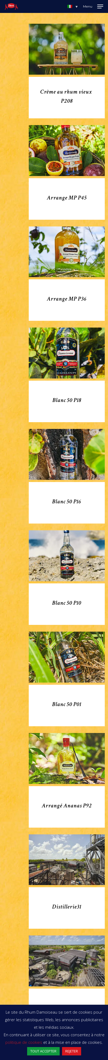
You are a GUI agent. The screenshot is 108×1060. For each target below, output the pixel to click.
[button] (72, 6)
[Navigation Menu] (93, 6)
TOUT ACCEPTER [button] (43, 1051)
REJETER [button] (71, 1051)
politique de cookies (23, 1042)
